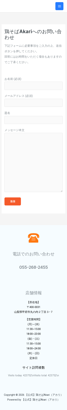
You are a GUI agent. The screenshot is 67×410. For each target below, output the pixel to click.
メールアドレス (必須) (33, 100)
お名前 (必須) (33, 83)
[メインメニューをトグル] (59, 6)
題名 (33, 117)
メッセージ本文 (33, 161)
